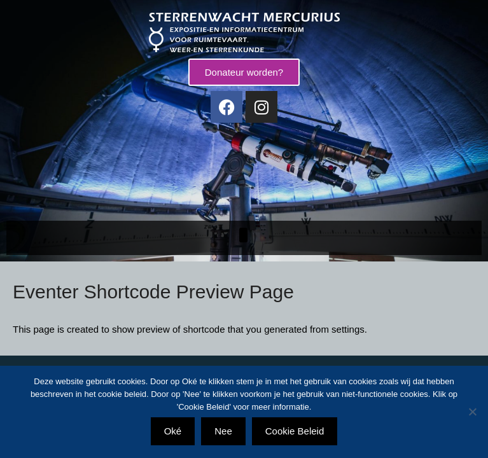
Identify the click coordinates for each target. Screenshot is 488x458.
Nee (223, 431)
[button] (243, 235)
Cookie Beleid (294, 431)
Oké (173, 431)
